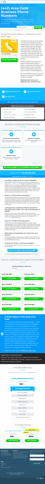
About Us (3, 463)
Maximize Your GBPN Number (19, 457)
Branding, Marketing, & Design (20, 455)
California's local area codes (14, 183)
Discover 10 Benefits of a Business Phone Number (22, 167)
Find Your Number (21, 27)
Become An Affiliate (5, 467)
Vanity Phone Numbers (6, 455)
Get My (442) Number (9, 60)
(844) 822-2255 (34, 102)
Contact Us (3, 464)
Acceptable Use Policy (29, 476)
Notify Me (37, 463)
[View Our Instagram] (38, 478)
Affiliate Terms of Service (38, 476)
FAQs (2, 465)
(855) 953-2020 (30, 173)
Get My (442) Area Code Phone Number (22, 250)
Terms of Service (17, 476)
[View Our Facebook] (36, 478)
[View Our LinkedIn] (40, 478)
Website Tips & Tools (17, 453)
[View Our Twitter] (42, 478)
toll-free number (36, 245)
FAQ (34, 254)
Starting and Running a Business (20, 452)
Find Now (38, 27)
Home (2, 30)
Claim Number (11, 278)
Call (28, 173)
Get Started (13, 440)
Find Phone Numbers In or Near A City (21, 266)
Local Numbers (4, 452)
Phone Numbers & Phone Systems (20, 456)
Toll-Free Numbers (5, 453)
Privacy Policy (23, 476)
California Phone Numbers (9, 30)
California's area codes (28, 350)
